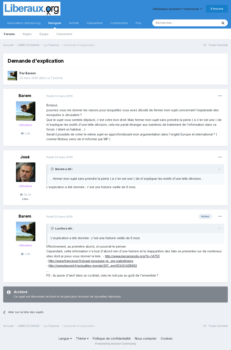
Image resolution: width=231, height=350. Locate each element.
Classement (64, 34)
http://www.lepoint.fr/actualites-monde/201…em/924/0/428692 (93, 265)
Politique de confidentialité (112, 338)
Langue (65, 338)
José (25, 157)
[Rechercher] (175, 22)
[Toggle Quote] (53, 169)
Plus (138, 23)
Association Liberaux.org (24, 23)
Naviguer (54, 25)
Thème (82, 338)
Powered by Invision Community (115, 343)
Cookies (167, 338)
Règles (27, 34)
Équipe (44, 34)
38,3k (25, 194)
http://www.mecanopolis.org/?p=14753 (132, 256)
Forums (9, 34)
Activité (74, 23)
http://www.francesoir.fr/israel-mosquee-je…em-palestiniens (91, 261)
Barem (30, 73)
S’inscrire (217, 8)
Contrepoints (119, 23)
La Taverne (55, 78)
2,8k (25, 133)
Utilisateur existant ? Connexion (177, 9)
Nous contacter (146, 338)
